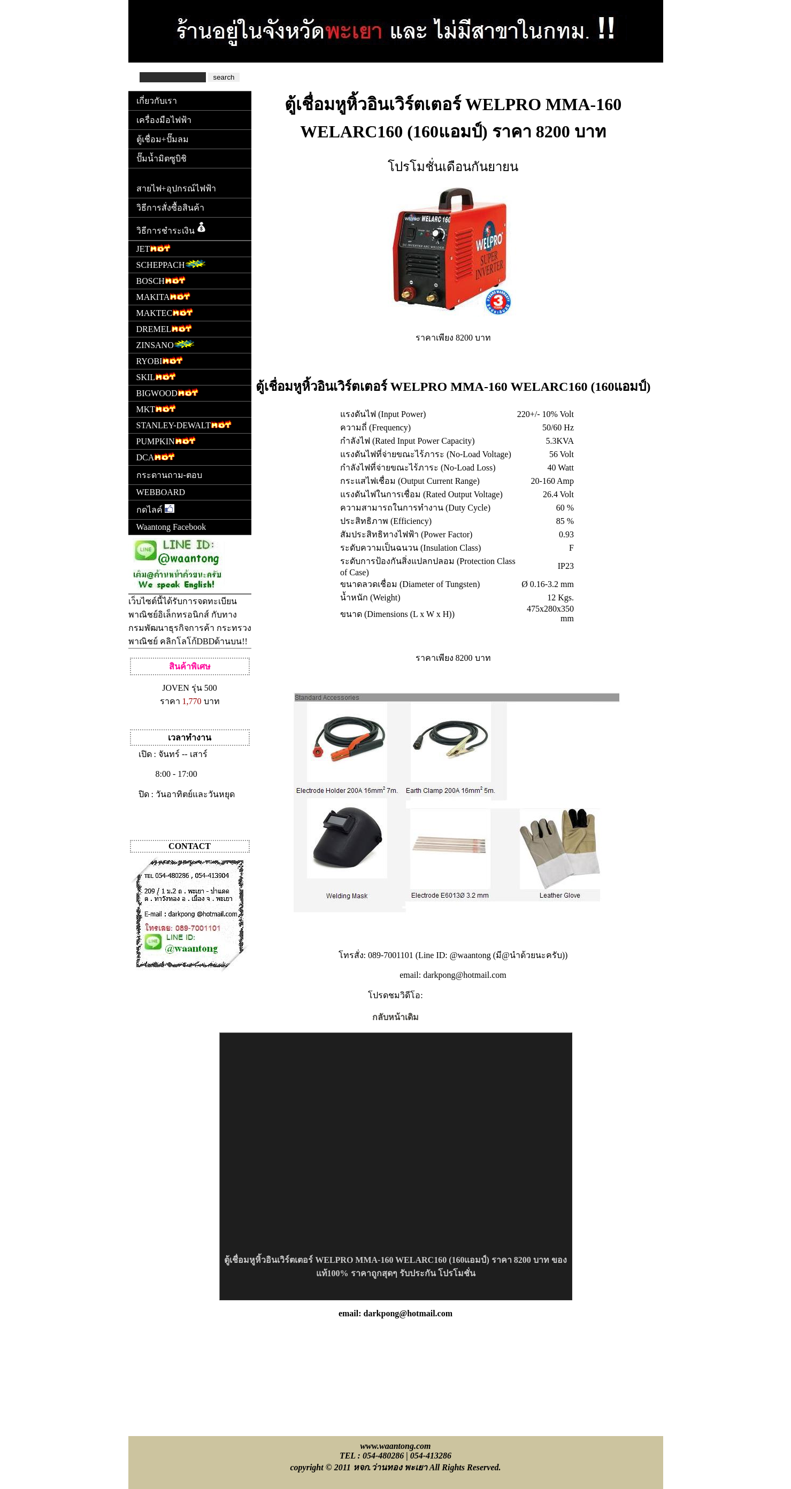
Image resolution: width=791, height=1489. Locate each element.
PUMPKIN (166, 440)
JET (153, 247)
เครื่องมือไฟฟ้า (163, 120)
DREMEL (164, 328)
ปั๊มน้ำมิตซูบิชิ (161, 158)
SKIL (156, 376)
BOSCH (161, 280)
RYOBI (159, 360)
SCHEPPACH (171, 264)
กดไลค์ (155, 509)
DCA (155, 456)
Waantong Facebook (171, 526)
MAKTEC (165, 312)
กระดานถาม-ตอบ (169, 475)
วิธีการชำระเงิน (172, 227)
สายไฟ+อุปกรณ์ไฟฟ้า (176, 188)
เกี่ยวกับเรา (156, 100)
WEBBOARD (161, 492)
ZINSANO (165, 344)
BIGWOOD (167, 392)
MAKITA (163, 296)
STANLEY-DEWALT (184, 424)
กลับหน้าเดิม (395, 1017)
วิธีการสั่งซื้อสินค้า (170, 207)
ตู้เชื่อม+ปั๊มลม (162, 139)
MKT (156, 408)
